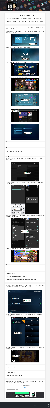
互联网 (19, 0)
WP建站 (27, 0)
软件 (14, 0)
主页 (4, 0)
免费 (15, 389)
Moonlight (8, 389)
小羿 (7, 21)
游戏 (21, 0)
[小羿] (24, 385)
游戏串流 (17, 389)
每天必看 (12, 0)
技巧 (24, 0)
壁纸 (16, 0)
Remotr (10, 389)
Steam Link (13, 389)
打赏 (25, 387)
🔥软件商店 (8, 0)
